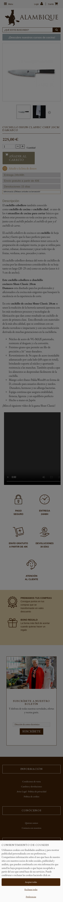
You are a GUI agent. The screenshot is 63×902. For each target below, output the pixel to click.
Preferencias (31, 896)
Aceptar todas (31, 882)
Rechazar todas (30, 889)
